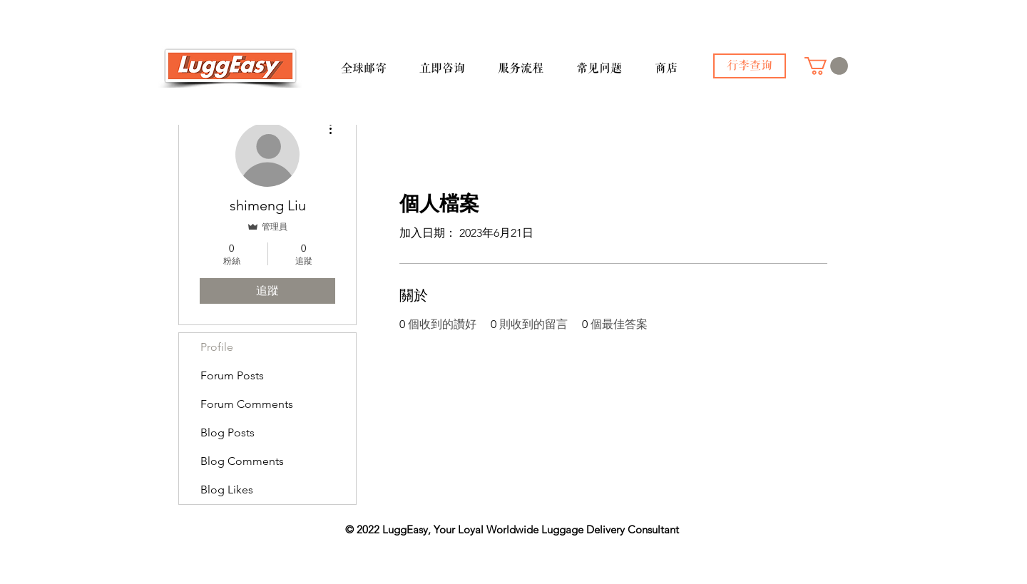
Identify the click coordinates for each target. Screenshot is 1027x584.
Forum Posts (232, 375)
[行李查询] (749, 65)
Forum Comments (246, 404)
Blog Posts (227, 432)
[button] (374, 62)
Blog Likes (226, 489)
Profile (216, 347)
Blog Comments (242, 461)
